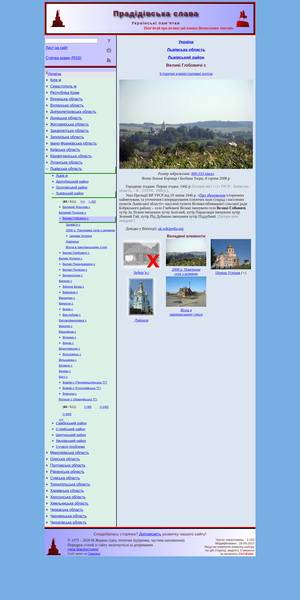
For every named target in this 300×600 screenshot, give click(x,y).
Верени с (65, 301)
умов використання (83, 591)
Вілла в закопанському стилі (86, 264)
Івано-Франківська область (73, 151)
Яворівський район (71, 473)
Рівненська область (67, 508)
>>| (61, 449)
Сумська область (65, 515)
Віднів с (68, 368)
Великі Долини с (70, 276)
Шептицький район (71, 467)
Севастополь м (63, 88)
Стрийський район (70, 460)
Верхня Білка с (73, 307)
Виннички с (67, 319)
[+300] (67, 444)
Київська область (65, 158)
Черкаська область (66, 550)
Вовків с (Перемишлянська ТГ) (85, 411)
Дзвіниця (72, 258)
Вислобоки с (72, 337)
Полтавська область (67, 501)
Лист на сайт (57, 48)
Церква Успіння (81, 252)
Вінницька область (66, 102)
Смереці (94, 595)
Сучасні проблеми (70, 480)
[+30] (87, 436)
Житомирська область (69, 130)
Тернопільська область (70, 522)
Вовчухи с (70, 423)
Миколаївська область (69, 487)
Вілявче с (65, 392)
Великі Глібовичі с (76, 233)
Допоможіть (150, 575)
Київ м (55, 81)
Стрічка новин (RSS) (63, 58)
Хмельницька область (69, 543)
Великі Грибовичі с (76, 270)
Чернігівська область (68, 564)
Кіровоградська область (71, 165)
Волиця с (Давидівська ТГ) (78, 429)
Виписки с (66, 325)
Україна (54, 74)
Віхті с (63, 404)
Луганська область (66, 172)
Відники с (69, 362)
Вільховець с (72, 380)
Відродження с (69, 374)
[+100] (104, 436)
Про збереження (212, 195)
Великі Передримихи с (79, 282)
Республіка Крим (64, 95)
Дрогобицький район (72, 193)
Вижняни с (70, 313)
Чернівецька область (68, 557)
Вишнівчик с (67, 356)
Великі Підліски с (75, 288)
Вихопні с (65, 350)
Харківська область (67, 529)
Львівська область (66, 179)
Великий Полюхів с (72, 227)
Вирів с (68, 331)
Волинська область (67, 109)
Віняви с (65, 398)
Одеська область (65, 494)
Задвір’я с (73, 240)
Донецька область (66, 123)
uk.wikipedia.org (171, 229)
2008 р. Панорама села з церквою (90, 246)
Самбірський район (71, 454)
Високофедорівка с (73, 343)
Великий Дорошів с (76, 221)
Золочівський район (71, 200)
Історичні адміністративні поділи (186, 74)
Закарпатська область (69, 137)
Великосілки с (73, 295)
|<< (83, 215)
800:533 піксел (202, 174)
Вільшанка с (68, 386)
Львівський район (70, 207)
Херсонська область (68, 536)
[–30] (92, 215)
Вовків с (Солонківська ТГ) (82, 417)
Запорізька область (67, 144)
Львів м (62, 187)
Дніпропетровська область (73, 116)
